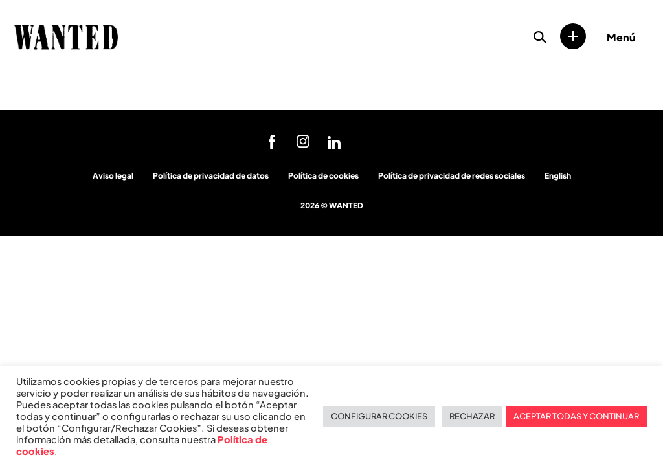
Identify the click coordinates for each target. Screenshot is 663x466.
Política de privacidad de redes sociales (451, 176)
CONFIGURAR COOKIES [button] (379, 416)
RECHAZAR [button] (472, 416)
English (558, 176)
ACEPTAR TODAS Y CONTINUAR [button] (576, 416)
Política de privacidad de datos (211, 176)
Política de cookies (323, 176)
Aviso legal (113, 176)
